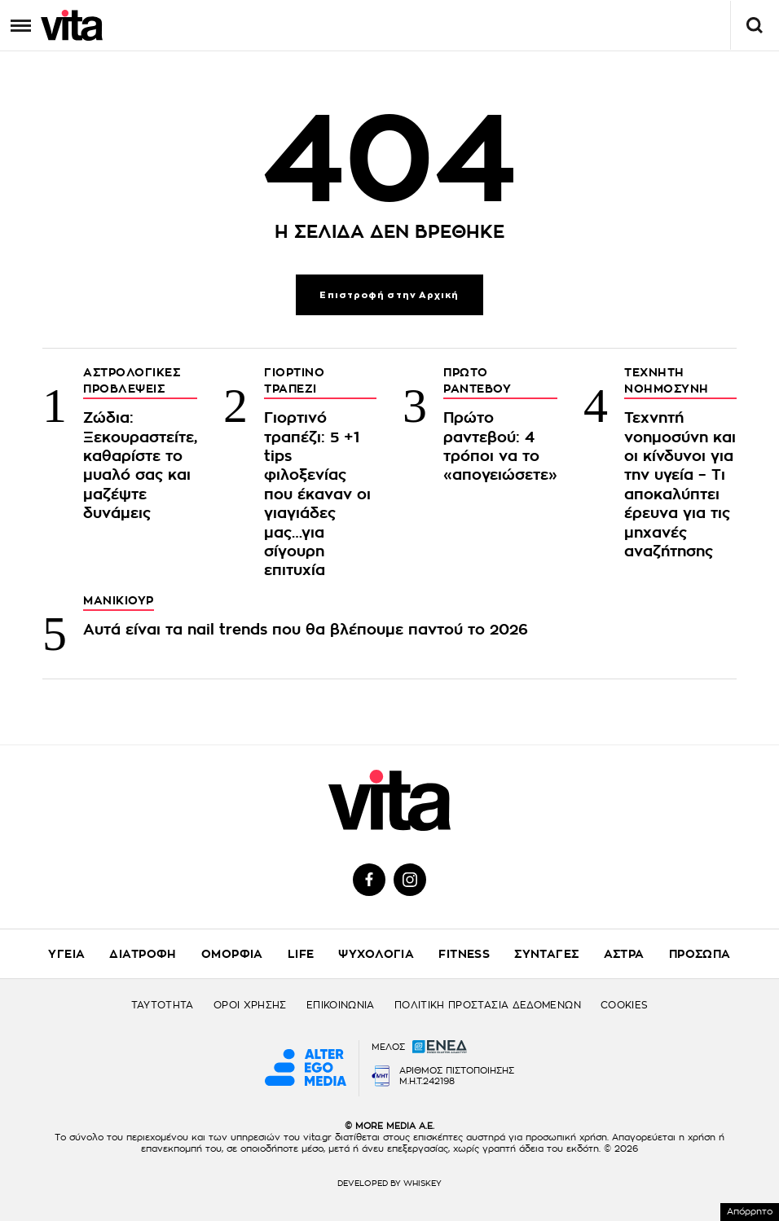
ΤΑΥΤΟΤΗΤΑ (162, 1005)
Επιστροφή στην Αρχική (389, 295)
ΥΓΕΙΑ (66, 954)
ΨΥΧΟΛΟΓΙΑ (376, 954)
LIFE (301, 954)
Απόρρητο (749, 1211)
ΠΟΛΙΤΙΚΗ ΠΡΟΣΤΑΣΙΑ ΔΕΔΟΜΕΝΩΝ (487, 1005)
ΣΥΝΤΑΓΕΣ (546, 954)
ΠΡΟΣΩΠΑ (700, 954)
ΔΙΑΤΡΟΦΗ (142, 954)
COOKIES (625, 1005)
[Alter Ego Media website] (305, 1068)
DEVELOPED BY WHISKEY (389, 1183)
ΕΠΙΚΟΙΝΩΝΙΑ (340, 1005)
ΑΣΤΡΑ (624, 954)
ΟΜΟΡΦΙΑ (232, 954)
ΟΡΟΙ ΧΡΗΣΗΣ (250, 1005)
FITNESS (464, 954)
